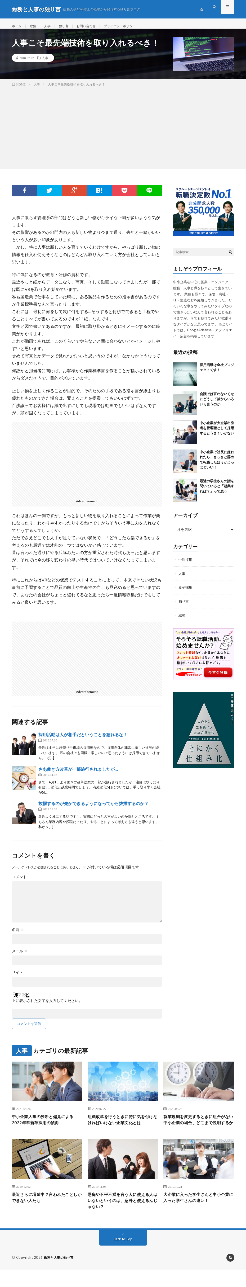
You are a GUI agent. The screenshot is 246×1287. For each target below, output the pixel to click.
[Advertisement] (123, 132)
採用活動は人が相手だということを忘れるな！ (82, 740)
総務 (35, 26)
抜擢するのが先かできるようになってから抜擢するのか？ (93, 809)
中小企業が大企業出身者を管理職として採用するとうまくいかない (217, 434)
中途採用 (185, 565)
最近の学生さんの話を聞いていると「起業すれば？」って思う (217, 492)
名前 (18, 935)
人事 (50, 26)
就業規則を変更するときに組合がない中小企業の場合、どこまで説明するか (197, 1130)
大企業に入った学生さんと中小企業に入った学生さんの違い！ (197, 1213)
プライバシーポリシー (130, 26)
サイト (17, 978)
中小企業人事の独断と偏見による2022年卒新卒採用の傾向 (46, 1126)
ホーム (17, 26)
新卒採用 (185, 592)
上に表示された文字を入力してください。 (47, 1006)
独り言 (68, 26)
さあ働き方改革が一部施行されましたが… (78, 774)
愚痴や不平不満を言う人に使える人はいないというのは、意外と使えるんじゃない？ (122, 1217)
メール (20, 956)
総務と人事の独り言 (60, 1275)
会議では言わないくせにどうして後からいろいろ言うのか (217, 405)
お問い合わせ (93, 26)
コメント (19, 882)
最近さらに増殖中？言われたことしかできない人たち (46, 1213)
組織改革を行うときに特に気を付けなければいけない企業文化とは (122, 1130)
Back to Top (123, 1256)
